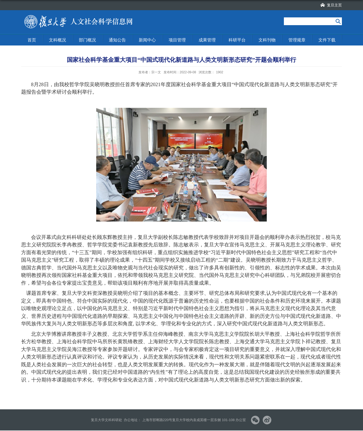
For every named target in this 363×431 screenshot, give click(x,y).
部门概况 (87, 40)
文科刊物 (267, 40)
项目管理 (177, 40)
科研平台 (237, 40)
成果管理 (207, 40)
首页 (32, 40)
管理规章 (297, 40)
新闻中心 (147, 40)
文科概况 (57, 40)
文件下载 (326, 40)
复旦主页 (334, 5)
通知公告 (117, 40)
